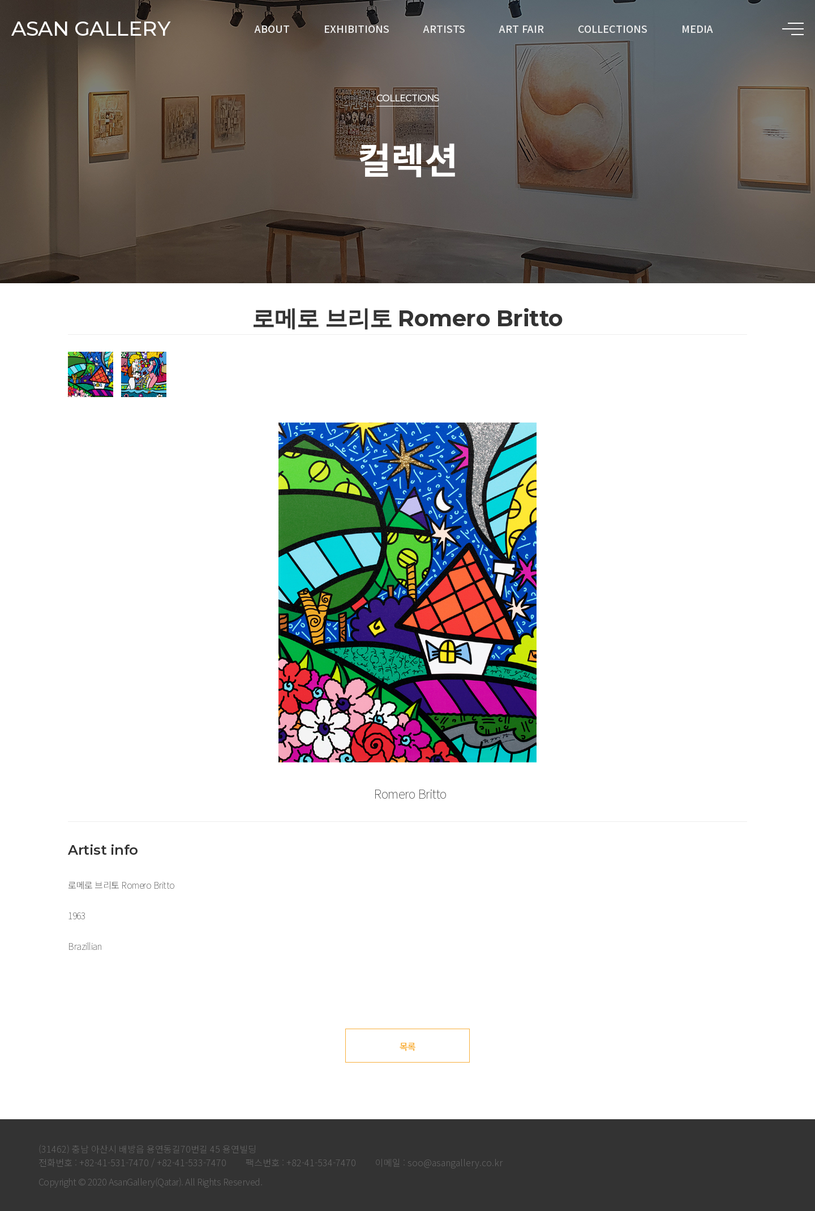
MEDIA (697, 28)
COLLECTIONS (612, 28)
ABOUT (272, 28)
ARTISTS (444, 28)
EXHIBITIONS (356, 28)
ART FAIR (521, 28)
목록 (408, 1046)
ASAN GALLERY (90, 28)
